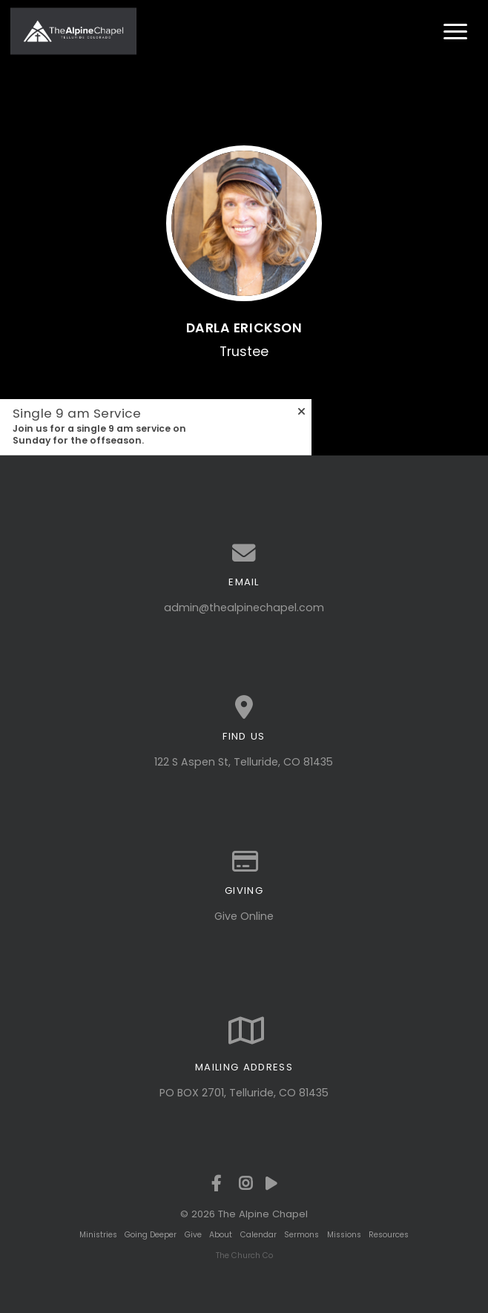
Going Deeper (151, 1234)
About (220, 1234)
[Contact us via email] (244, 553)
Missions (344, 1234)
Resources (389, 1234)
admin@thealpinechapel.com (244, 607)
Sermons (301, 1234)
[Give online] (244, 862)
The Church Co (244, 1255)
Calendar (258, 1234)
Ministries (98, 1234)
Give (193, 1234)
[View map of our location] (244, 708)
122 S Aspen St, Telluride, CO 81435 (243, 761)
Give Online (244, 916)
